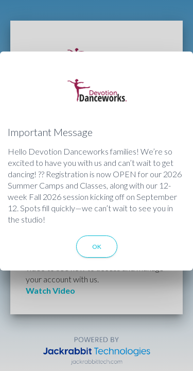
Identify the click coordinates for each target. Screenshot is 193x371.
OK (96, 246)
